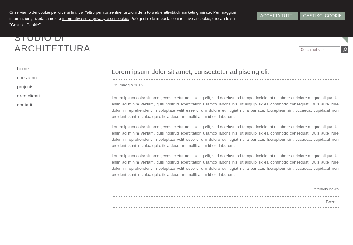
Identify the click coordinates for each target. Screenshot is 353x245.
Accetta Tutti (277, 15)
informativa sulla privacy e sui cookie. (95, 18)
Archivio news (326, 189)
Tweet (331, 201)
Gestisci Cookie (322, 15)
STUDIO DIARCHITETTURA (52, 42)
